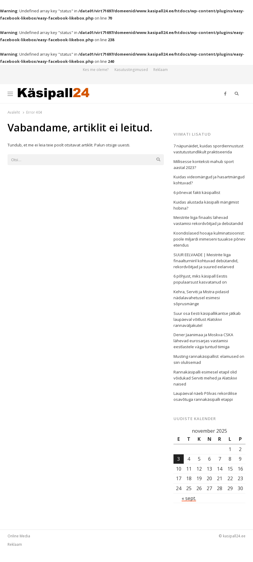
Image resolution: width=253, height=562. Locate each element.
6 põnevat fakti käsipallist (196, 192)
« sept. (189, 498)
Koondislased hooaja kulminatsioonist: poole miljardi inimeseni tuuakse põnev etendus (209, 239)
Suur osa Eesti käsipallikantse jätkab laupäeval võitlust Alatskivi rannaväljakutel (207, 319)
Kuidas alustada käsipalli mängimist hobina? (206, 205)
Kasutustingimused (131, 69)
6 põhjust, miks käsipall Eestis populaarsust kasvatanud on (200, 279)
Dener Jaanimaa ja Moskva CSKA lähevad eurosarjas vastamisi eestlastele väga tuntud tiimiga (203, 340)
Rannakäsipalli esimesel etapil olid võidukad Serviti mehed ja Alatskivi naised (205, 378)
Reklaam (160, 69)
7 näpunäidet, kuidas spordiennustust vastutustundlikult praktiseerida (208, 149)
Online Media (19, 535)
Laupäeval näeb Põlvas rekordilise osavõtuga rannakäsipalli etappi (205, 396)
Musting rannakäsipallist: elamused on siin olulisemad (208, 359)
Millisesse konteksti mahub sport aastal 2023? (203, 164)
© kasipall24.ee (232, 535)
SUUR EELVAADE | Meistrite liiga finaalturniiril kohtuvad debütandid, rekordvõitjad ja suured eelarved (205, 260)
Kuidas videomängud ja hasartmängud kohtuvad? (209, 180)
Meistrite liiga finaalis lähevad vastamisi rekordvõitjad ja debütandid (208, 220)
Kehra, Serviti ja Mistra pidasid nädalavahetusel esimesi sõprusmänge (201, 297)
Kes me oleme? (96, 69)
